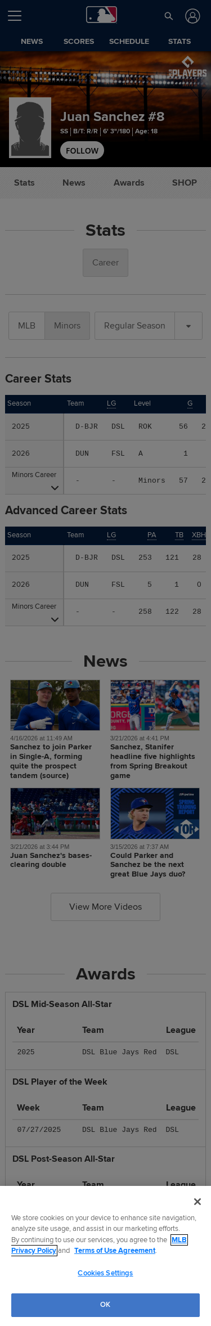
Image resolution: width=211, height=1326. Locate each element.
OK (105, 1304)
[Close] (197, 1201)
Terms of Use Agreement (114, 1250)
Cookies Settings (105, 1273)
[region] (105, 1256)
